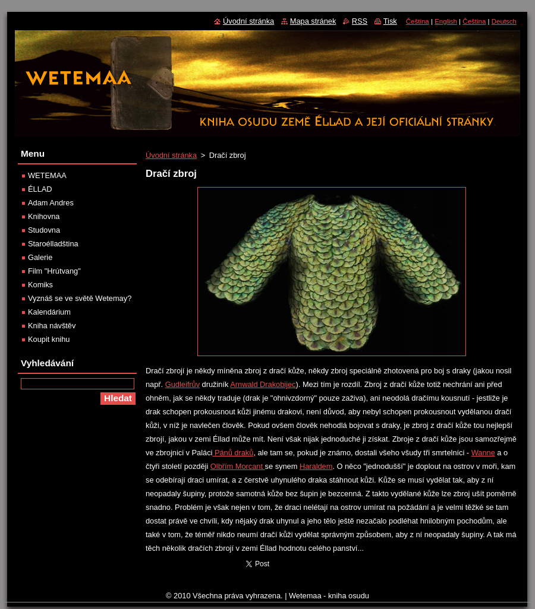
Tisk (390, 21)
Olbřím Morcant (237, 466)
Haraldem (316, 466)
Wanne (483, 452)
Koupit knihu (49, 339)
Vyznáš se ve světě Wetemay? (79, 298)
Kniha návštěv (51, 325)
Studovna (44, 230)
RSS (359, 21)
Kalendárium (49, 311)
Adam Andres (51, 202)
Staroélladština (53, 243)
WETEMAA (47, 175)
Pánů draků (232, 452)
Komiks (40, 284)
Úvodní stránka (171, 155)
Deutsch (504, 21)
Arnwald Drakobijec (262, 384)
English (446, 21)
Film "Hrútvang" (54, 271)
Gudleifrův (182, 384)
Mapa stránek (313, 21)
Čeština (417, 21)
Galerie (40, 257)
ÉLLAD (40, 189)
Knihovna (43, 216)
